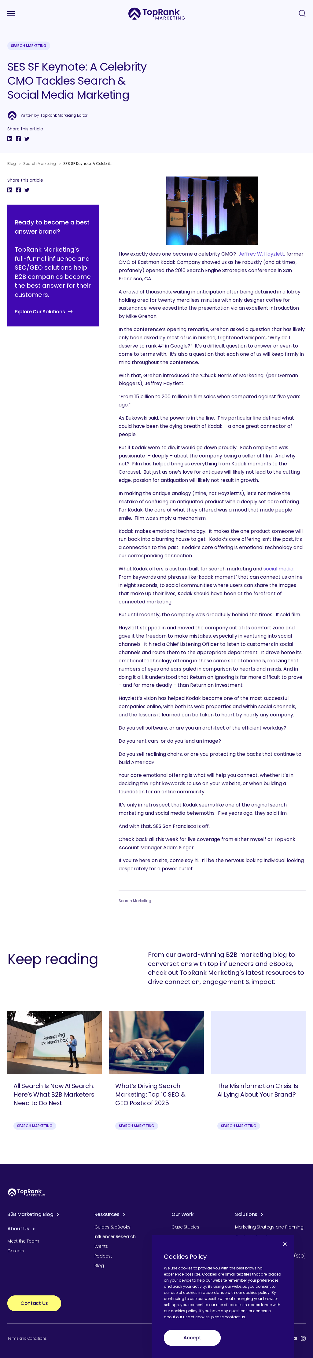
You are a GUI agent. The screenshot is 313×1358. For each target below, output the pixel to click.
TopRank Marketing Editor (63, 115)
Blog (11, 163)
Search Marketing (28, 45)
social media (278, 568)
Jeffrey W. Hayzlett (261, 253)
